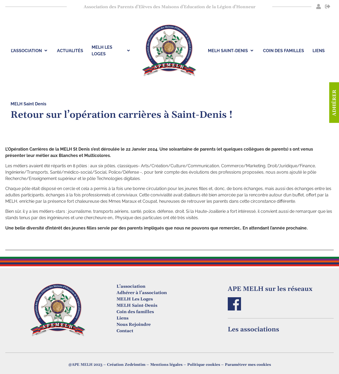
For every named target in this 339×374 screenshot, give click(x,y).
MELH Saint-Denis (137, 305)
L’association (131, 286)
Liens (122, 318)
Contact (125, 331)
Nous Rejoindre (134, 324)
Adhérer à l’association (142, 292)
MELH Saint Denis (28, 103)
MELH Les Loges (135, 299)
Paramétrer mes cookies (248, 364)
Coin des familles (135, 311)
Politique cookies (203, 364)
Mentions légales (166, 364)
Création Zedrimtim (126, 364)
